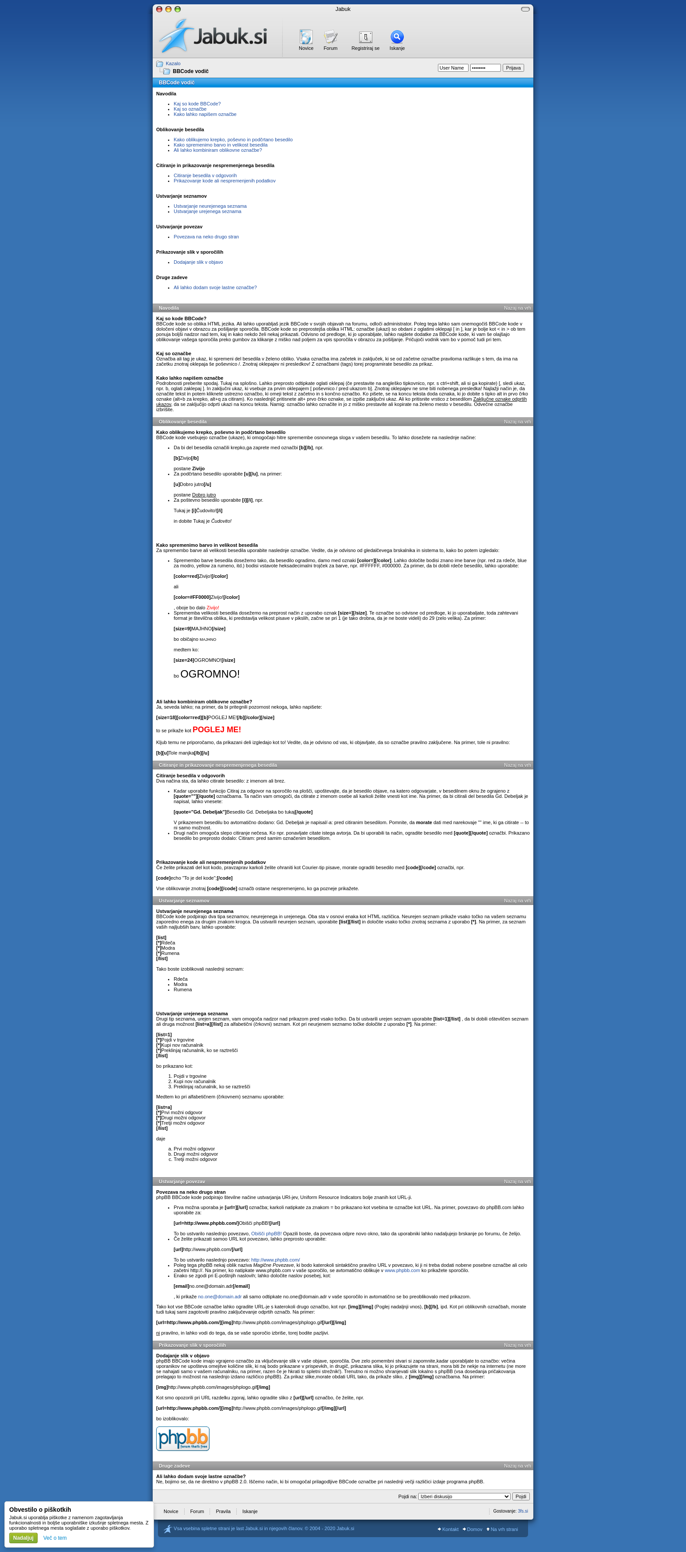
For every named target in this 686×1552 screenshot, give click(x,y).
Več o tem (54, 1538)
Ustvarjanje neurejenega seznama (210, 206)
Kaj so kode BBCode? (197, 103)
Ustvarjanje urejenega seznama (208, 211)
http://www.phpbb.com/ (275, 1259)
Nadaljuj (23, 1538)
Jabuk (343, 9)
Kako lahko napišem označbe (205, 114)
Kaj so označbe (190, 109)
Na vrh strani (502, 1529)
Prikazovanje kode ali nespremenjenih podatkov (225, 180)
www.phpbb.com (402, 1270)
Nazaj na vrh (517, 308)
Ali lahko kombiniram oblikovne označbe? (218, 150)
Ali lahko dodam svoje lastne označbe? (215, 287)
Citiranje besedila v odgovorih (205, 175)
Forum (331, 48)
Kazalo (173, 63)
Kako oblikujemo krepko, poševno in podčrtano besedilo (233, 139)
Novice (306, 48)
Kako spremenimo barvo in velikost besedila (221, 144)
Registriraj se (365, 48)
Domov (473, 1529)
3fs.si (523, 1511)
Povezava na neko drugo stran (206, 236)
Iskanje (397, 48)
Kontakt (448, 1529)
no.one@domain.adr (220, 1296)
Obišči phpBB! (266, 1233)
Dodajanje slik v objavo (198, 262)
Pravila (223, 1511)
